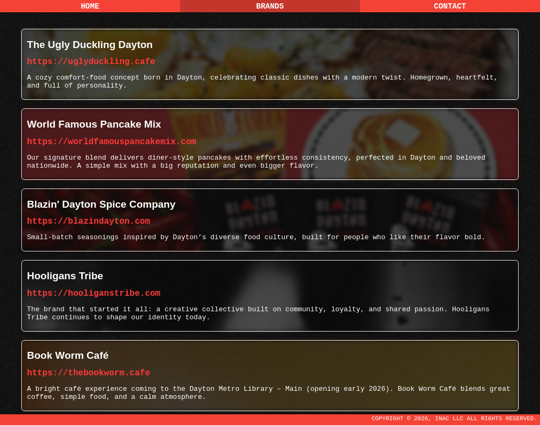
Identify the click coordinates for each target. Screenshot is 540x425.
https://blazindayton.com (88, 221)
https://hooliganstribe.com (94, 293)
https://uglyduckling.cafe (91, 62)
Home (90, 6)
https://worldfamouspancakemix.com (112, 142)
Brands (270, 6)
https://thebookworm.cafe (88, 373)
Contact (450, 6)
